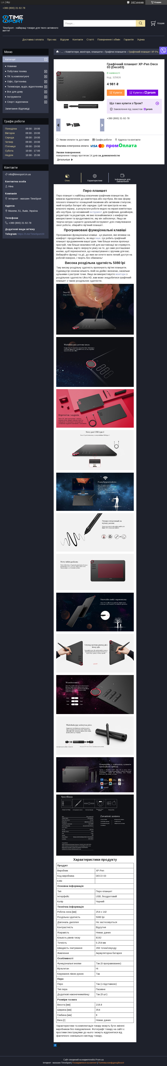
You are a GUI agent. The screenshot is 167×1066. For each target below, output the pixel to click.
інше (98, 238)
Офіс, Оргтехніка (16, 81)
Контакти (77, 39)
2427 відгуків (137, 2)
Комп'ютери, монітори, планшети (84, 51)
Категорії (10, 59)
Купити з (144, 92)
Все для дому (15, 91)
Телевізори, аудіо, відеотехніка (25, 86)
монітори (121, 274)
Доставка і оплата (33, 39)
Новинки (12, 66)
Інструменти (14, 96)
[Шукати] (140, 23)
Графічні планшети (115, 51)
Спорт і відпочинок (17, 102)
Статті (90, 39)
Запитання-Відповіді (17, 108)
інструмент (96, 212)
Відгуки (64, 39)
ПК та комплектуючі (18, 76)
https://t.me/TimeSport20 (31, 234)
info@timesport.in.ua (20, 174)
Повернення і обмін (108, 39)
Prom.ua (100, 1060)
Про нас (52, 39)
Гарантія (129, 39)
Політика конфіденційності (111, 1063)
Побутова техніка (17, 71)
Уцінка (141, 39)
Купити (117, 92)
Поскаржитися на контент (84, 1063)
